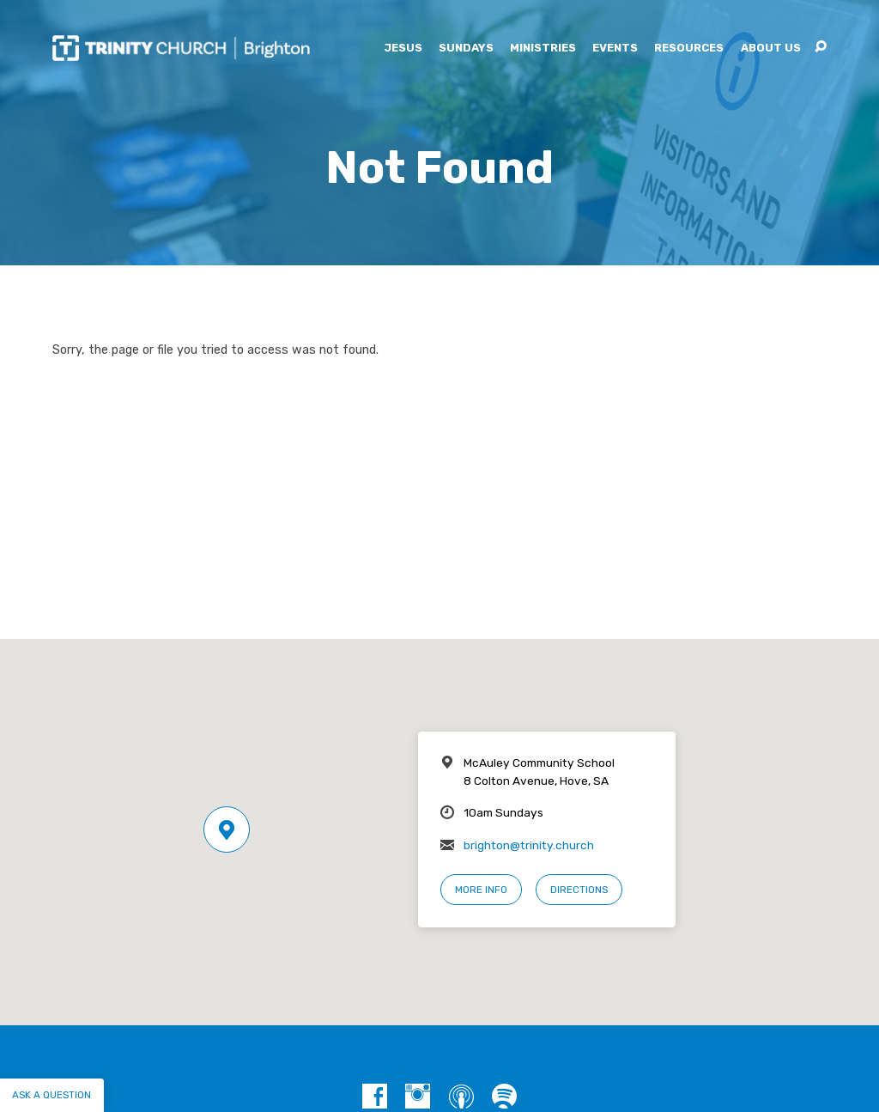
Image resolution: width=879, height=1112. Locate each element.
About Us (771, 48)
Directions (579, 890)
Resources (689, 48)
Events (615, 48)
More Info (481, 890)
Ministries (543, 48)
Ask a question (51, 1095)
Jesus (403, 48)
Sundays (466, 48)
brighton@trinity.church (529, 845)
